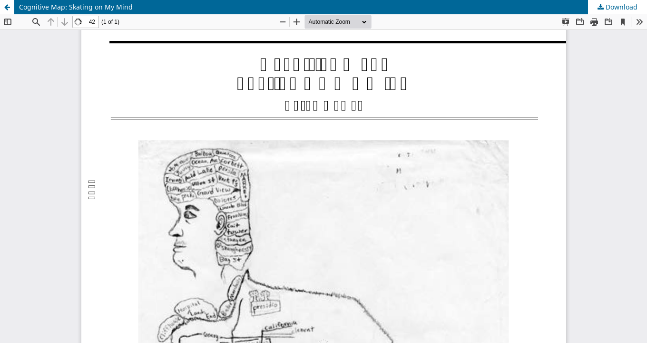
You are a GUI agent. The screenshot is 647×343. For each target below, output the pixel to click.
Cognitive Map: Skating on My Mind (76, 6)
